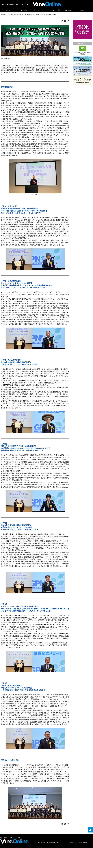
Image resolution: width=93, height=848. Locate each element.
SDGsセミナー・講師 (53, 842)
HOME (8, 10)
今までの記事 (23, 10)
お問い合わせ (84, 10)
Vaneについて (68, 10)
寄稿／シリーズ (38, 10)
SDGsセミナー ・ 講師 (54, 10)
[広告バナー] (82, 20)
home (2, 14)
